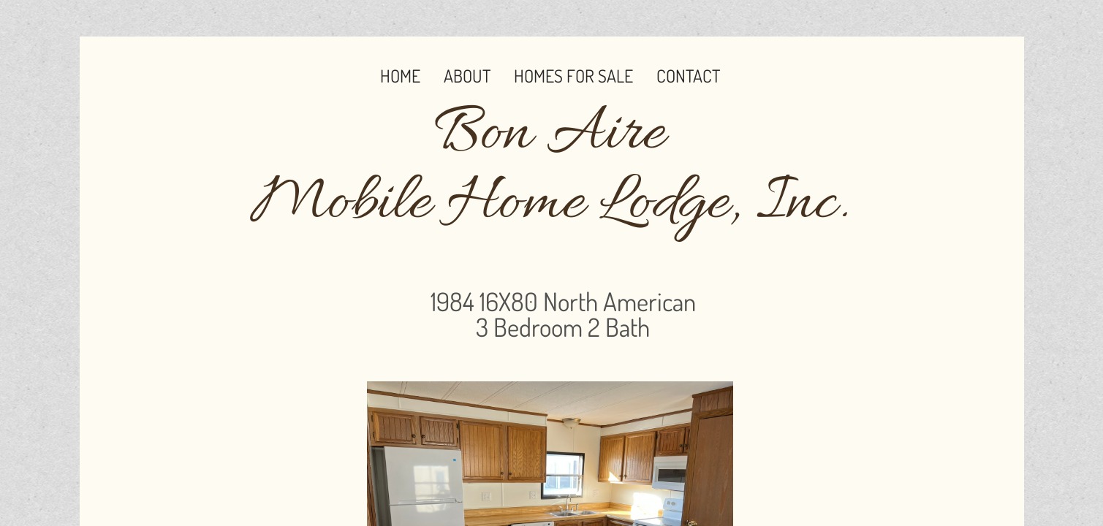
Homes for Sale (573, 75)
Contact (688, 75)
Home (400, 75)
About (467, 75)
